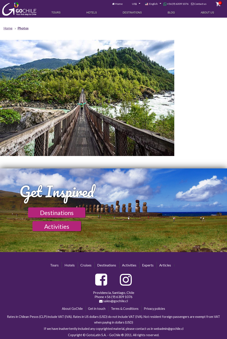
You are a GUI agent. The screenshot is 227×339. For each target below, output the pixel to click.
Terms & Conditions (125, 308)
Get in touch (96, 308)
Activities (56, 226)
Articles (165, 265)
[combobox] (133, 4)
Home (119, 3)
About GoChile (72, 308)
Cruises (85, 265)
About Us (207, 12)
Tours (56, 12)
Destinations (132, 12)
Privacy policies (154, 308)
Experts (148, 265)
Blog (171, 12)
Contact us (200, 3)
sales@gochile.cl (113, 301)
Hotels (91, 12)
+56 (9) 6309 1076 (175, 4)
